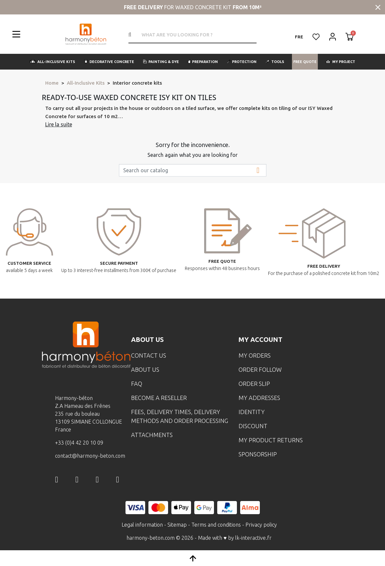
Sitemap (177, 525)
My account (260, 339)
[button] (52, 61)
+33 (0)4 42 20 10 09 (79, 443)
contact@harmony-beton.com (90, 456)
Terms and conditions (216, 525)
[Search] (192, 170)
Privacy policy (261, 525)
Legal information (142, 525)
